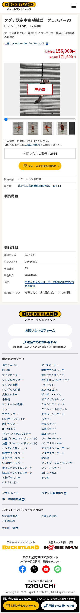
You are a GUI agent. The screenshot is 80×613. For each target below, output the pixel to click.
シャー (6, 409)
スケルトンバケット (52, 414)
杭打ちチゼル (49, 472)
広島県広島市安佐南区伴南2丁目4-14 (39, 185)
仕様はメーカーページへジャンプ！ (26, 43)
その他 (45, 477)
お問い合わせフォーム (40, 330)
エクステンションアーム (55, 448)
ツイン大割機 (9, 384)
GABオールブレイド (13, 419)
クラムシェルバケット (54, 409)
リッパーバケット (51, 438)
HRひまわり (9, 428)
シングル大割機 (11, 389)
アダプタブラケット (52, 453)
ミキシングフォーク (52, 404)
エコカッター (9, 414)
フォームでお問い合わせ (40, 166)
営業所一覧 (10, 528)
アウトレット (10, 493)
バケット (46, 419)
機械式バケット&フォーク (17, 467)
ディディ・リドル (51, 394)
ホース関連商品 (13, 499)
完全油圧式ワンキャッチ (55, 379)
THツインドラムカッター (16, 433)
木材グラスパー (11, 477)
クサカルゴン (9, 482)
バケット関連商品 (54, 493)
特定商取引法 (9, 516)
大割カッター (9, 394)
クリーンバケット (51, 467)
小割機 (6, 399)
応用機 (6, 370)
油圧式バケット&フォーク (17, 472)
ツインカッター (11, 375)
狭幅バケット (49, 423)
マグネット (47, 384)
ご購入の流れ (32, 144)
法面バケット (49, 433)
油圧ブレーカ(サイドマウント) (19, 443)
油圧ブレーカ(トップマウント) (19, 438)
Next (72, 128)
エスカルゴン (49, 389)
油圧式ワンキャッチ (52, 375)
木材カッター (9, 423)
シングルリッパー (51, 443)
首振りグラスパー (12, 458)
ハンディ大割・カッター (16, 448)
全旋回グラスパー (12, 463)
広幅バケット (49, 428)
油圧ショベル (9, 365)
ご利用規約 (8, 521)
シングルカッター (12, 379)
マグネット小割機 (12, 404)
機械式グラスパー (12, 453)
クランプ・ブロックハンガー (57, 463)
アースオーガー (50, 365)
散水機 (45, 458)
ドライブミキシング (52, 399)
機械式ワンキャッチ (52, 370)
